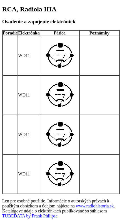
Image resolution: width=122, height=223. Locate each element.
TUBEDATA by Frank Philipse (30, 216)
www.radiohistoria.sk (95, 206)
